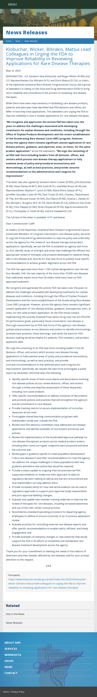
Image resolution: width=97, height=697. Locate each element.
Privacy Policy (17, 691)
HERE (50, 217)
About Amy (12, 642)
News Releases (26, 32)
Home (8, 41)
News (17, 41)
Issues (8, 661)
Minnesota (12, 655)
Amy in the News (15, 614)
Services (10, 648)
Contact (11, 673)
